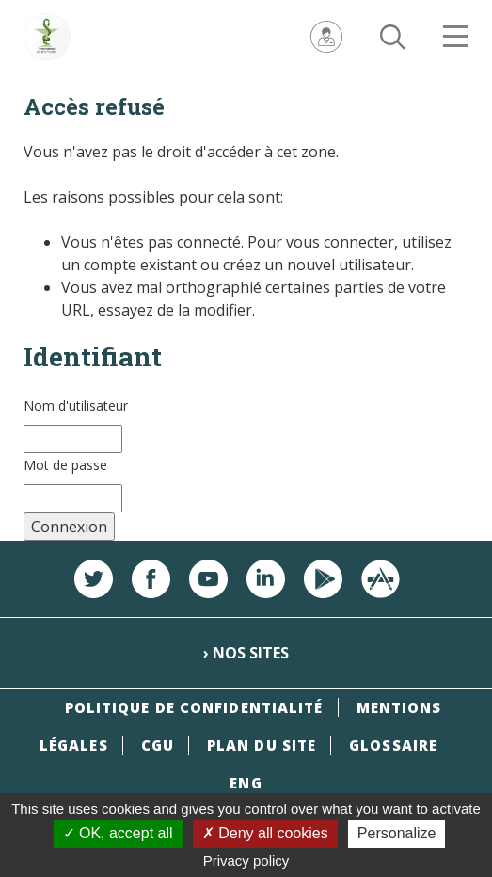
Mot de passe (65, 465)
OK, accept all (118, 833)
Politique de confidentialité (194, 707)
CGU (157, 745)
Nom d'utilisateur (76, 405)
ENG (246, 782)
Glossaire (393, 745)
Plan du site (261, 745)
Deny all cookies (265, 833)
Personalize (396, 833)
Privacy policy (246, 861)
